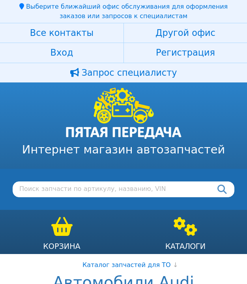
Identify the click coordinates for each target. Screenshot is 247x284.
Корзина (61, 246)
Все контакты (62, 33)
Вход (62, 52)
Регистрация (185, 52)
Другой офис (185, 33)
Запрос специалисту (123, 72)
